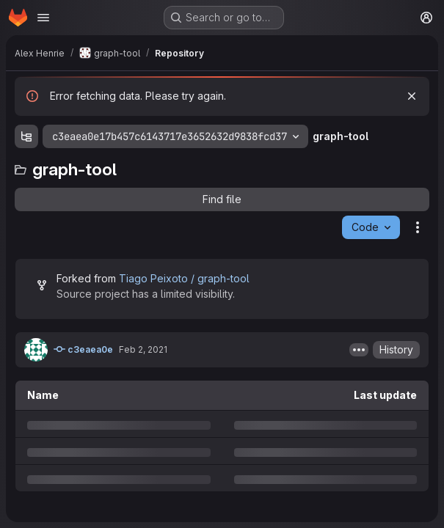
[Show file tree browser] (26, 136)
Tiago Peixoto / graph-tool (184, 278)
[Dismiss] (412, 96)
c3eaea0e (83, 349)
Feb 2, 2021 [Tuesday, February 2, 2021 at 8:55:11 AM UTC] (143, 349)
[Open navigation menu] (43, 17)
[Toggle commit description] (358, 349)
